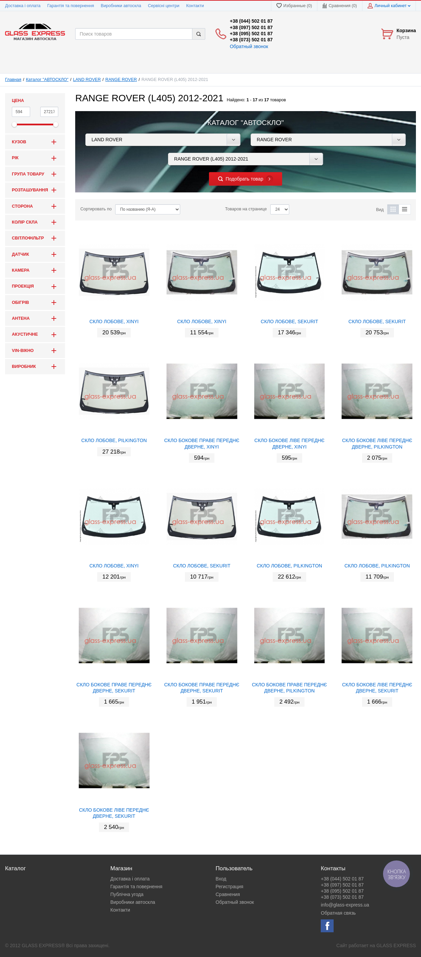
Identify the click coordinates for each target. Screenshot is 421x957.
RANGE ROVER (121, 79)
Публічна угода (127, 894)
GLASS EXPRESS (396, 945)
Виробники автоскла (121, 5)
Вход (221, 878)
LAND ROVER (87, 79)
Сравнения (228, 894)
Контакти (195, 5)
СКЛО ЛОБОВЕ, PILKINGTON (114, 440)
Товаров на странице (246, 209)
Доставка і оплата (22, 5)
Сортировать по (96, 209)
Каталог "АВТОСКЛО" (47, 79)
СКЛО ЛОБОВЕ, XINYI (114, 321)
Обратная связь (338, 913)
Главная (13, 79)
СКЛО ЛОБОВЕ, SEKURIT (289, 321)
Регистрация (230, 886)
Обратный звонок (249, 46)
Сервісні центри (164, 5)
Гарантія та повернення (70, 5)
